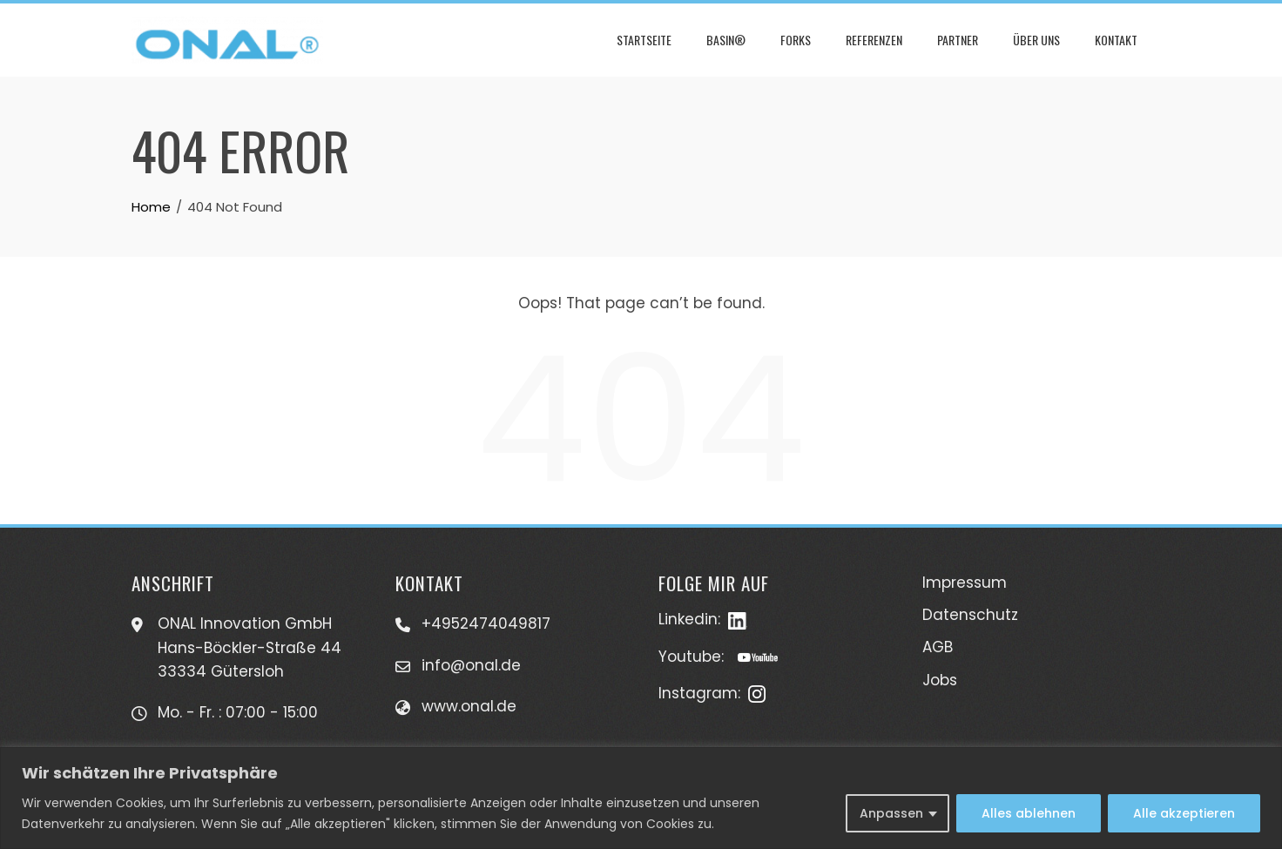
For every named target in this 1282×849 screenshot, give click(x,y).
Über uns (1036, 39)
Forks (795, 39)
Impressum (964, 582)
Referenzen (874, 39)
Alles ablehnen (1029, 813)
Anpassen (891, 813)
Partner (957, 39)
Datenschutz (970, 614)
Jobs (939, 680)
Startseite (644, 39)
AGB (937, 647)
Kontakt (1116, 39)
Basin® (726, 39)
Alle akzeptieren (1184, 813)
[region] (641, 798)
